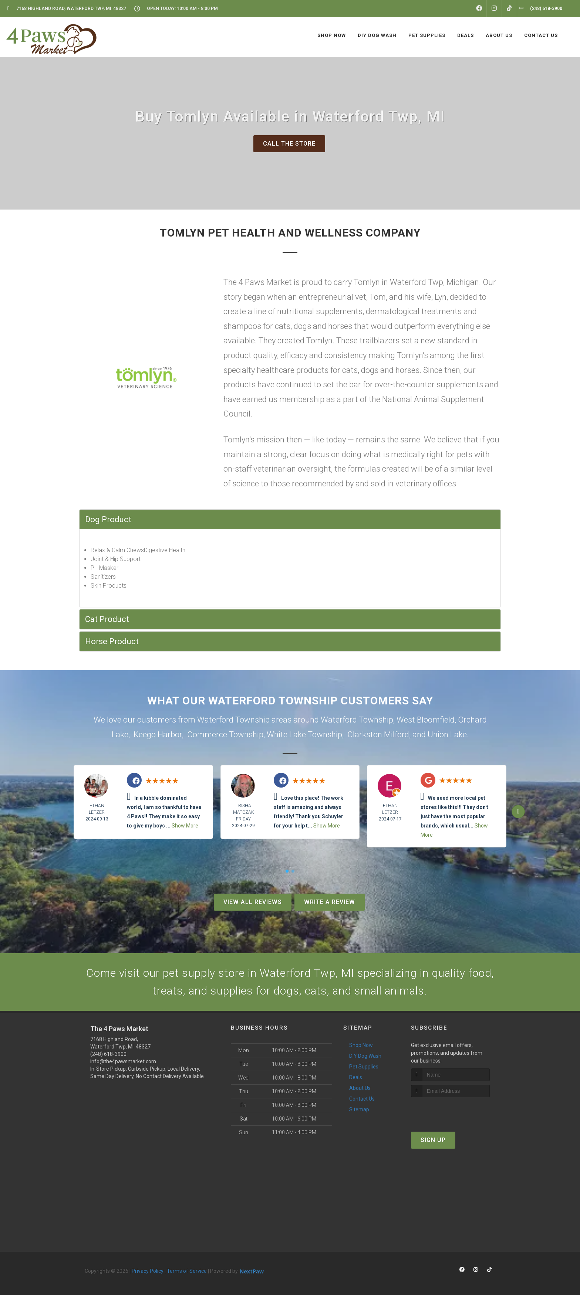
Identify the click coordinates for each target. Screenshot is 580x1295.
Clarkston (364, 734)
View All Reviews (252, 901)
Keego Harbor (158, 734)
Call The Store (289, 143)
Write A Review (329, 901)
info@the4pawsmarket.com (123, 1061)
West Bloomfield (426, 719)
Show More (185, 826)
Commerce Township (225, 734)
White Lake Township (304, 734)
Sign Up (433, 1139)
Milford (396, 734)
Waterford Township (357, 719)
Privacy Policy (147, 1271)
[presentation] (450, 1111)
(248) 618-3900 (108, 1054)
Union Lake (447, 734)
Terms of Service (187, 1271)
